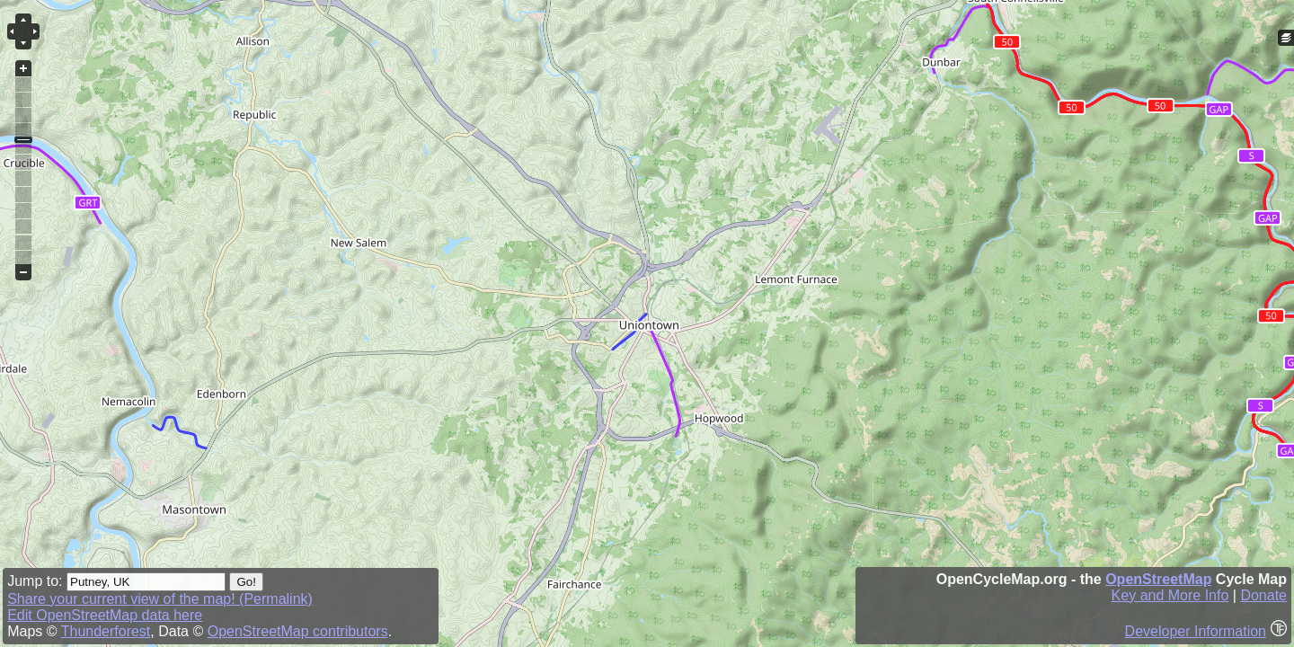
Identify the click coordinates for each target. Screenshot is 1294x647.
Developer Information (1195, 631)
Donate (1263, 595)
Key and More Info (1170, 595)
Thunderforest (106, 631)
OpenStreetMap (1158, 579)
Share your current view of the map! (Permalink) (160, 599)
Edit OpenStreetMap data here (104, 615)
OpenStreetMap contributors (298, 631)
